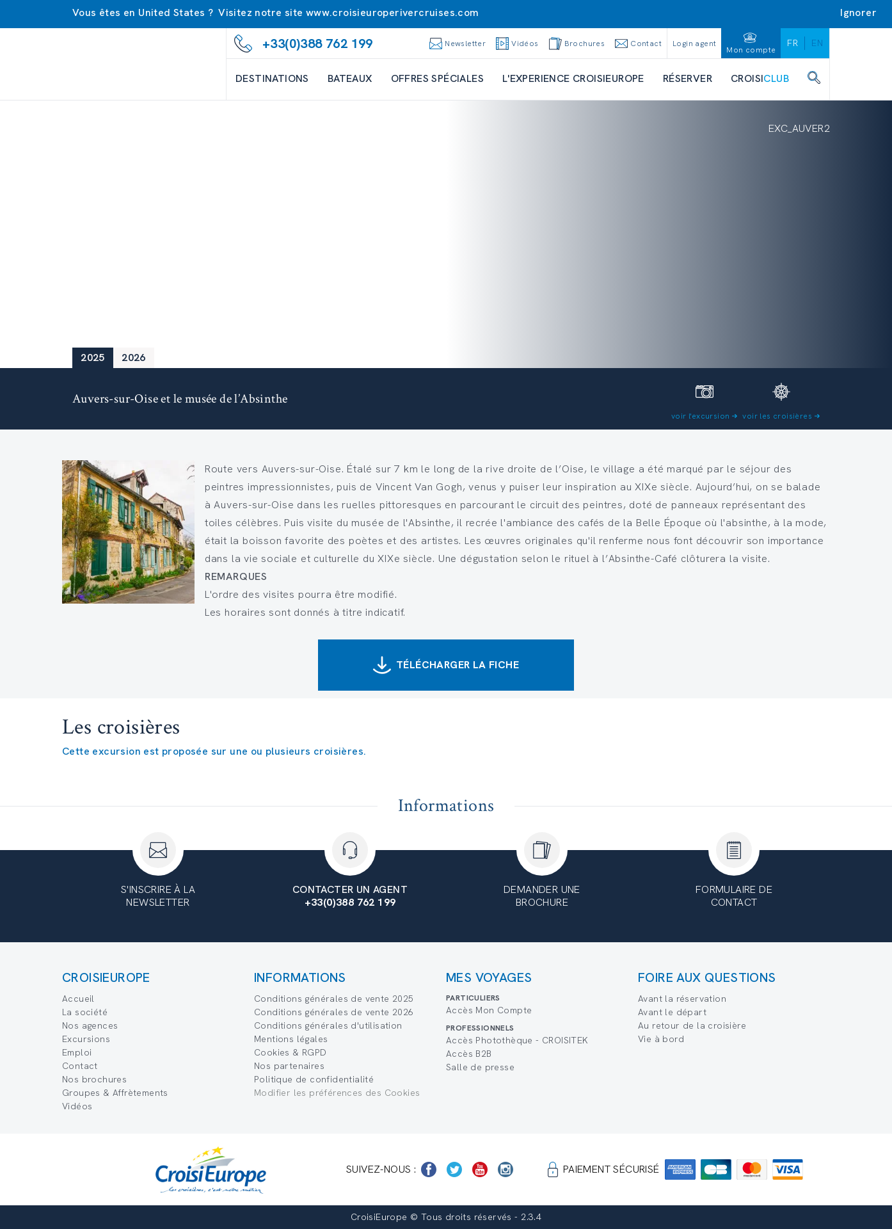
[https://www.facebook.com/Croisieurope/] (428, 1169)
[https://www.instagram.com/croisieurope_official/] (505, 1169)
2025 (93, 357)
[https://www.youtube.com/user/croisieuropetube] (480, 1169)
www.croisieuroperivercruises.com (392, 12)
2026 (134, 357)
